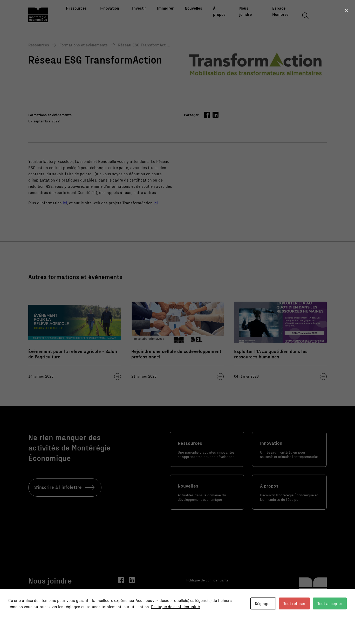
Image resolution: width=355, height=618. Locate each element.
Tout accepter (329, 603)
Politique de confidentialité (175, 606)
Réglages (263, 603)
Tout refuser (294, 603)
